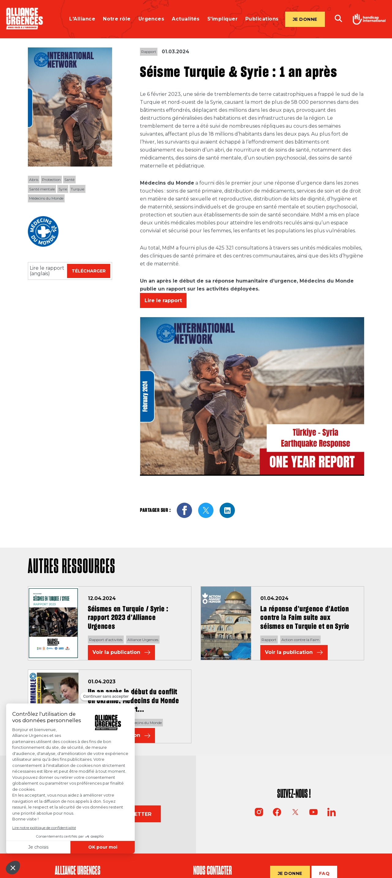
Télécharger (89, 271)
